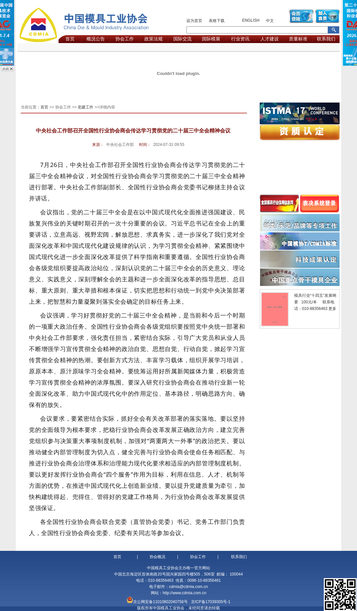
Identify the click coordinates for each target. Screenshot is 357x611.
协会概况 (157, 556)
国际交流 (182, 38)
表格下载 (217, 20)
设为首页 (194, 20)
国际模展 (211, 38)
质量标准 (298, 38)
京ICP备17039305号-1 (210, 601)
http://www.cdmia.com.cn (184, 593)
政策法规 (153, 38)
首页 (70, 38)
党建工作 (85, 107)
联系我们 (326, 38)
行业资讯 (240, 38)
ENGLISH (250, 20)
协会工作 (124, 38)
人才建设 (269, 38)
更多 (332, 308)
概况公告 (95, 38)
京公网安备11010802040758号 (160, 601)
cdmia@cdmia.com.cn (188, 586)
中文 (270, 20)
